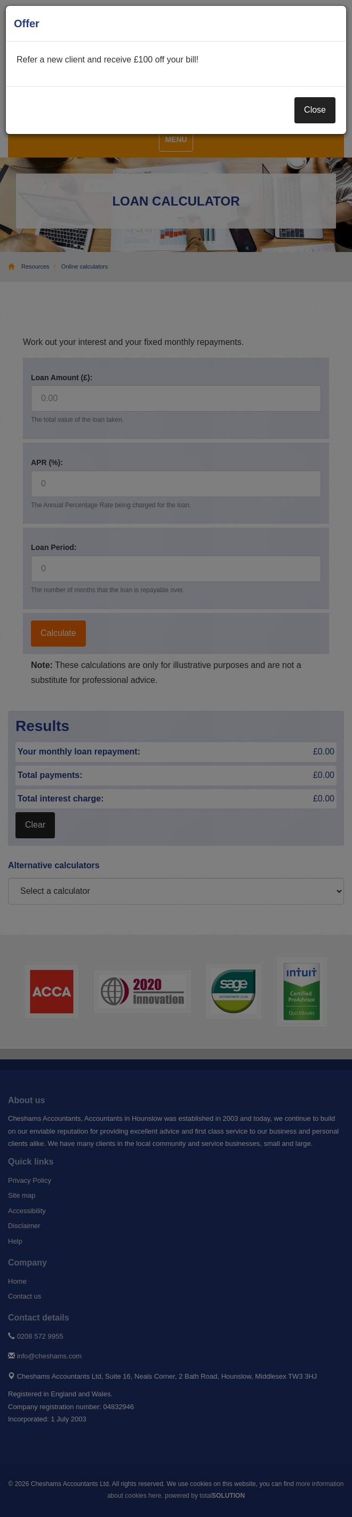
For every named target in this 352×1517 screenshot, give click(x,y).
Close (315, 109)
